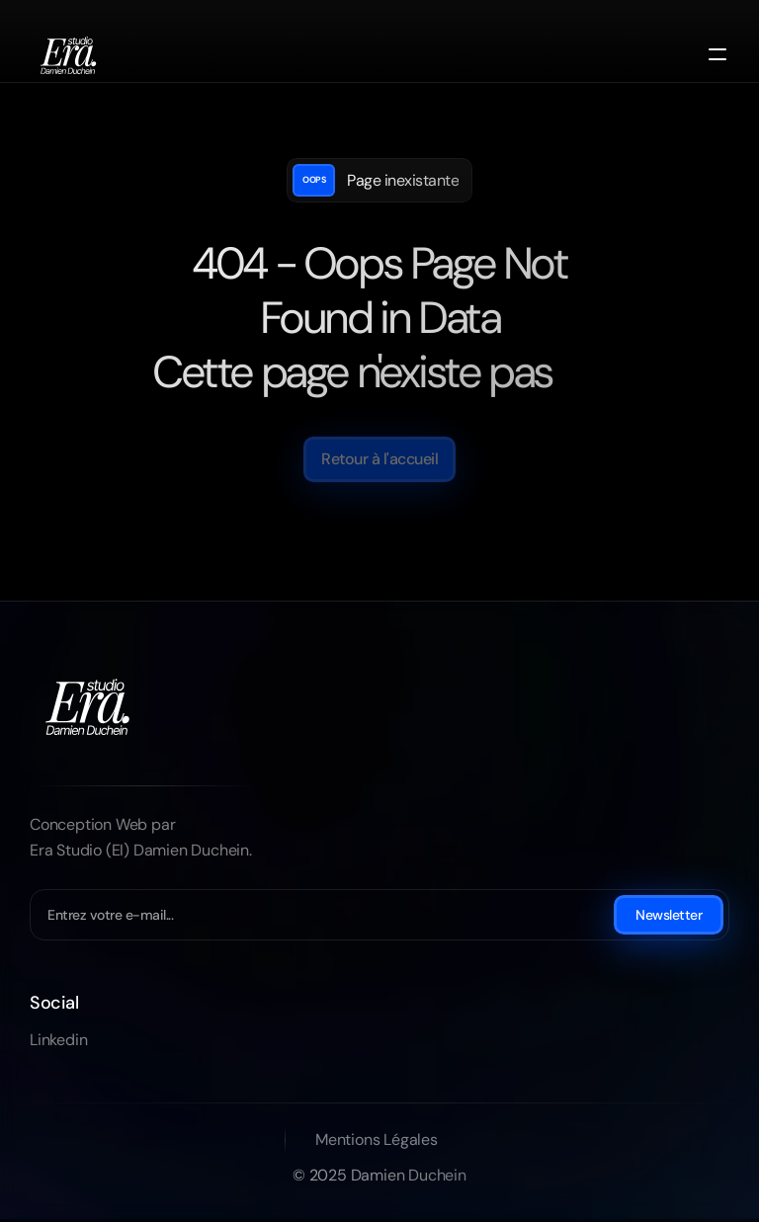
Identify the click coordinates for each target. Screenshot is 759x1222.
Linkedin (58, 1039)
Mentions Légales (376, 1139)
